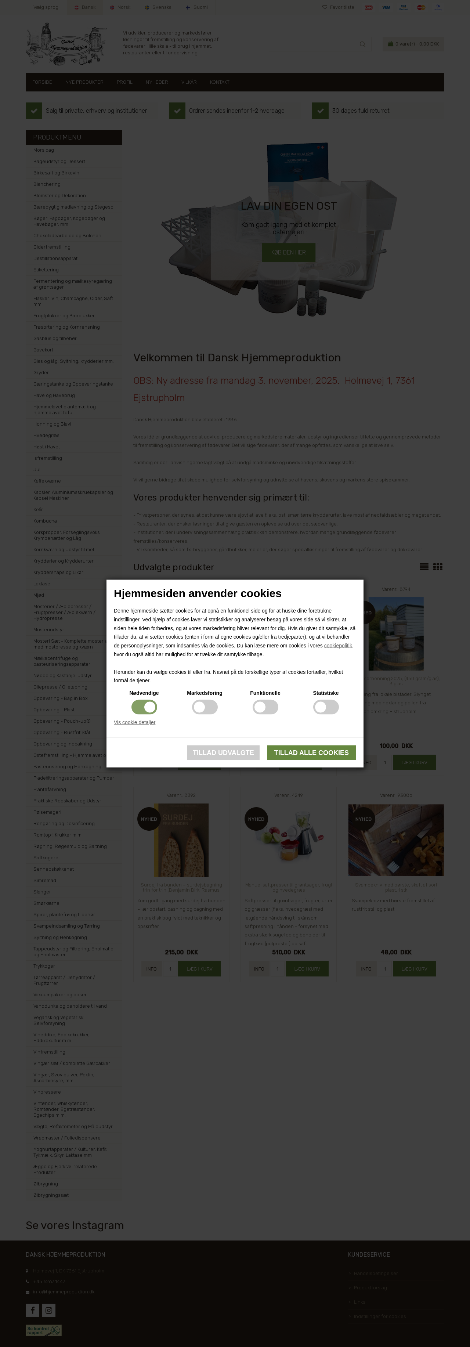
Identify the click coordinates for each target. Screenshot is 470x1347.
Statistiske (326, 693)
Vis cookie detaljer (134, 722)
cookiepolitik (338, 646)
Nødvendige (144, 693)
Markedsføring (204, 693)
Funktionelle (265, 693)
